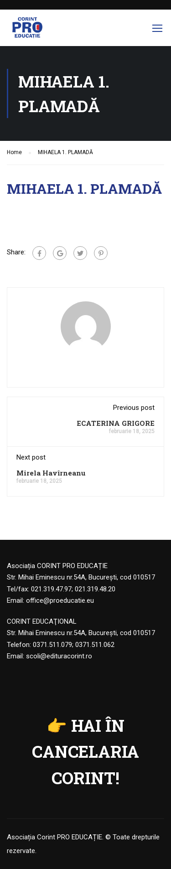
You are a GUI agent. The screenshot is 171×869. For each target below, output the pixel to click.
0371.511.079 (52, 645)
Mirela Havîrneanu (51, 472)
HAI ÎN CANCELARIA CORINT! (85, 751)
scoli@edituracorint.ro (59, 656)
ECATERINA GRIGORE (116, 423)
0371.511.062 (94, 645)
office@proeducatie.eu (60, 600)
